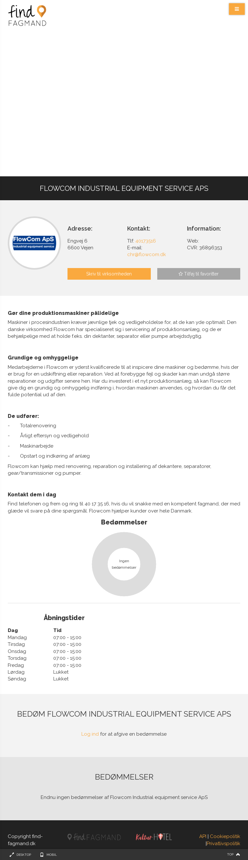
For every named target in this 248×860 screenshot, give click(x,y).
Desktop (23, 854)
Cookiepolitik (225, 836)
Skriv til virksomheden (109, 273)
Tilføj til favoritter (199, 273)
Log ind (90, 734)
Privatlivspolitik (223, 843)
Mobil (51, 854)
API (202, 836)
